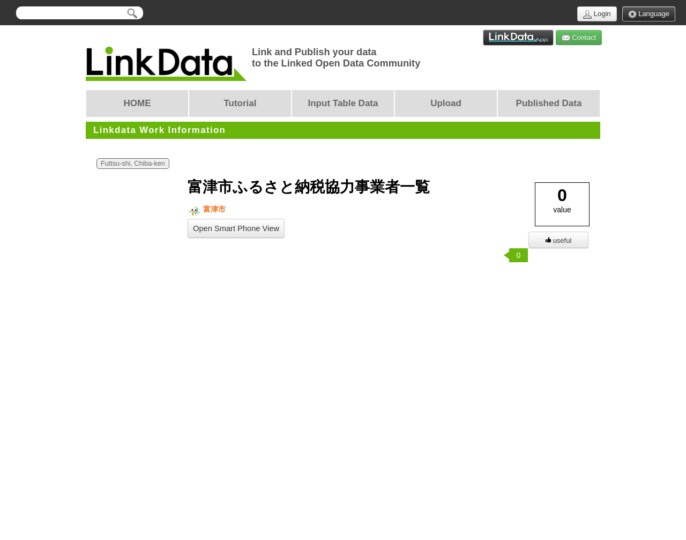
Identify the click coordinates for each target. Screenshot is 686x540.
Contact (579, 37)
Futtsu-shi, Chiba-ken (133, 163)
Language (648, 14)
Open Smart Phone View (236, 228)
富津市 (207, 209)
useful (559, 240)
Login (596, 14)
